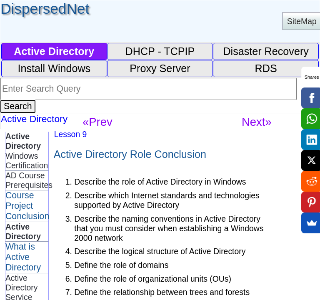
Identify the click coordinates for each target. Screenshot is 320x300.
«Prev (97, 121)
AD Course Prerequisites (26, 180)
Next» (257, 121)
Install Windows (54, 68)
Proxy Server (160, 68)
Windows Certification (26, 160)
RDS (266, 68)
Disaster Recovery (266, 51)
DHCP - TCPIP (160, 51)
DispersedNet (44, 8)
